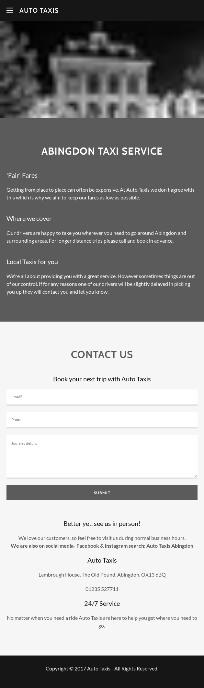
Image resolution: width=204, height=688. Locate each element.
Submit (102, 492)
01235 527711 (102, 589)
